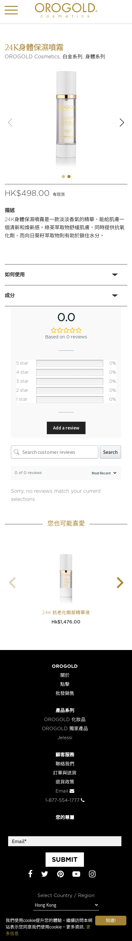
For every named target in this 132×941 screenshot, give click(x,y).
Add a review (66, 428)
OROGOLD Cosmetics (32, 56)
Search (110, 452)
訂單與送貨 (64, 773)
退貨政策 (65, 782)
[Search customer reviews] (54, 451)
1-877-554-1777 (65, 800)
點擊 (65, 684)
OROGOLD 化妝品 (65, 719)
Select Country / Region (66, 895)
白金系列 (72, 56)
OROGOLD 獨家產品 (65, 728)
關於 (65, 675)
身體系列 (95, 56)
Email (65, 791)
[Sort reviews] (103, 473)
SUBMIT (65, 859)
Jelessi (64, 737)
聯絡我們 (65, 764)
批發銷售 (65, 693)
